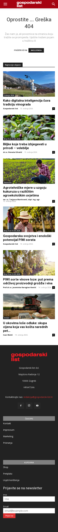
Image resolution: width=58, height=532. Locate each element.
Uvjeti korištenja (11, 480)
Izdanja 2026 (9, 95)
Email (6, 506)
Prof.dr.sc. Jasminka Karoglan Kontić (19, 287)
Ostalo (6, 318)
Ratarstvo (8, 182)
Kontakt (7, 423)
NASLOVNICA (36, 50)
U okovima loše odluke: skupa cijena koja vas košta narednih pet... (25, 327)
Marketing (8, 436)
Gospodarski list (10, 108)
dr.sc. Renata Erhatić (12, 152)
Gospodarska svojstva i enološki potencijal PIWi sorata (27, 238)
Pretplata (7, 473)
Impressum (8, 429)
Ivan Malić (8, 335)
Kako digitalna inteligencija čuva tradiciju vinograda (26, 102)
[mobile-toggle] (5, 4)
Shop (5, 467)
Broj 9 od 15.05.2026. (12, 139)
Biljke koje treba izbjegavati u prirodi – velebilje (25, 146)
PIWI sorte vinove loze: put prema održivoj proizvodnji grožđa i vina (28, 281)
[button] (53, 4)
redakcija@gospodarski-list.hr (38, 397)
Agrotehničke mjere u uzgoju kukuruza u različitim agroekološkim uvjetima (24, 191)
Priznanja (7, 442)
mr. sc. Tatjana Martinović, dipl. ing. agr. (21, 199)
